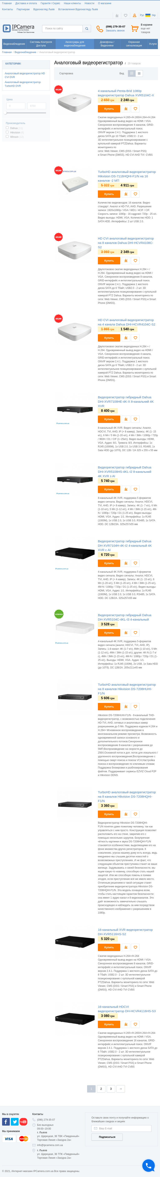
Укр (150, 15)
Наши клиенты (72, 3)
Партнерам (23, 9)
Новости (89, 3)
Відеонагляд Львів (44, 9)
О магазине (104, 3)
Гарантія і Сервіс (50, 3)
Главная (7, 3)
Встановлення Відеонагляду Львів (78, 9)
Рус (142, 15)
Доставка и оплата (26, 3)
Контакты (7, 9)
